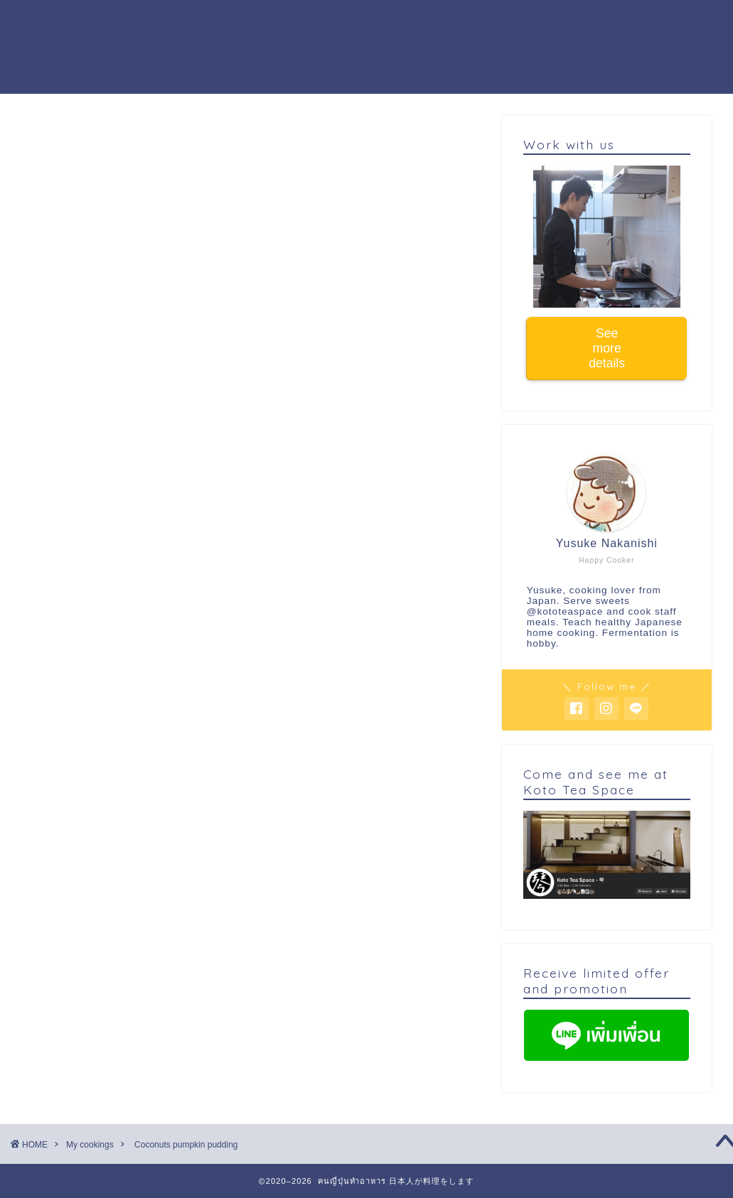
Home (141, 22)
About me (341, 22)
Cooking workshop (235, 22)
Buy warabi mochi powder (203, 50)
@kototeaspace (565, 611)
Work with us (496, 22)
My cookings (72, 143)
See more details (607, 348)
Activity (414, 22)
